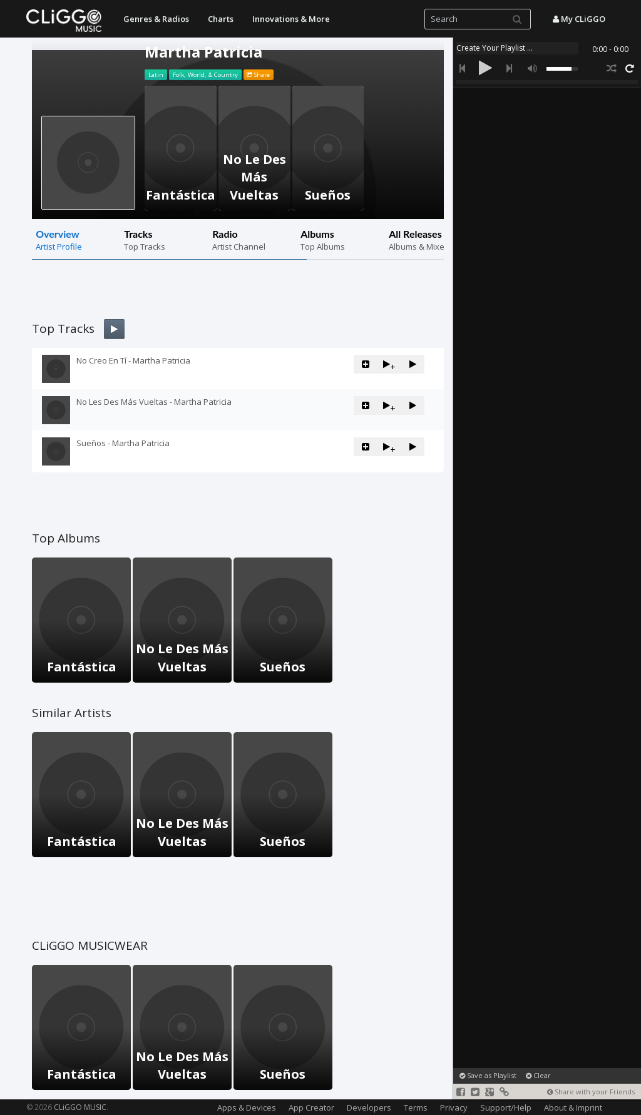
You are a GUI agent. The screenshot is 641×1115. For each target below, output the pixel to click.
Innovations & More (291, 18)
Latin (155, 75)
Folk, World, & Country (205, 75)
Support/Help (505, 1107)
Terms (416, 1107)
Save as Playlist (487, 1075)
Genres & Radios (156, 18)
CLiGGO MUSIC (80, 1107)
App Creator (311, 1107)
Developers (369, 1107)
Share (258, 75)
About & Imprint (573, 1107)
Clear (538, 1075)
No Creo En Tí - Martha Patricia (133, 360)
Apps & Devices (246, 1107)
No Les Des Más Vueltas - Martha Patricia (154, 401)
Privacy (454, 1107)
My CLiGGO (579, 18)
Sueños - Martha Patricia (123, 443)
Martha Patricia (203, 51)
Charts (220, 18)
